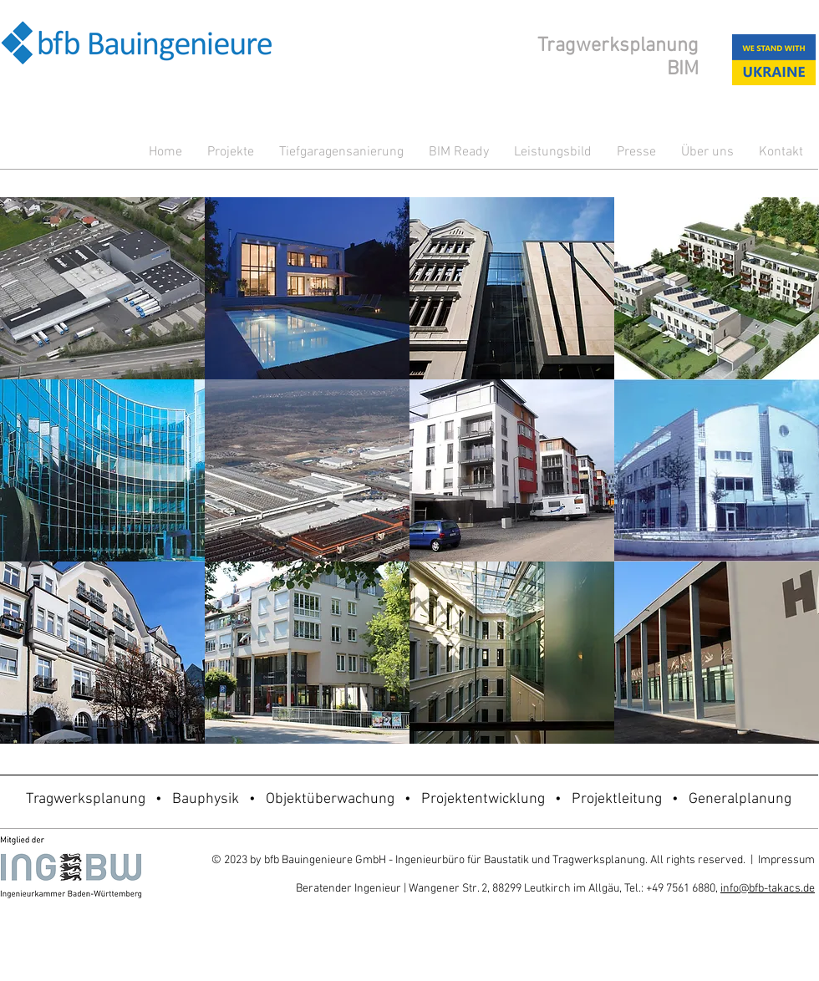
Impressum (786, 860)
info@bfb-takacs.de (767, 889)
